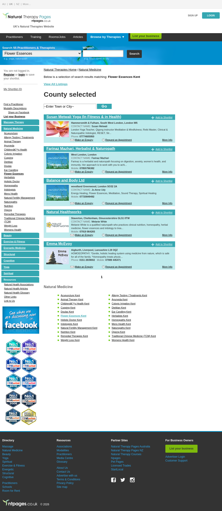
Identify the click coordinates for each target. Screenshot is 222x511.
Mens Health (11, 193)
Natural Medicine (13, 128)
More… (27, 4)
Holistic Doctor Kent (71, 319)
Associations (64, 446)
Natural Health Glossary (17, 292)
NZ (17, 4)
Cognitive (9, 260)
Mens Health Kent (121, 324)
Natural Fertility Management (19, 197)
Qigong (8, 210)
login (21, 74)
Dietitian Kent (119, 307)
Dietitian (8, 161)
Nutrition (8, 206)
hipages (116, 458)
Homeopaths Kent (121, 319)
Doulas (8, 166)
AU (4, 4)
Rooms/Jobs (57, 37)
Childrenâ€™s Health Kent (75, 303)
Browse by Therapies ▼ (107, 37)
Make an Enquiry (84, 139)
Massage (7, 446)
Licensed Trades (121, 465)
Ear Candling (11, 170)
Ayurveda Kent (120, 299)
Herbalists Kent (120, 315)
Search (134, 53)
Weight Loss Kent (70, 340)
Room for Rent (11, 490)
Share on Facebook (18, 112)
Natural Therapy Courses (126, 454)
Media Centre (65, 458)
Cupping (8, 157)
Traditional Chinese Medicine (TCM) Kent (134, 336)
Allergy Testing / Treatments (19, 137)
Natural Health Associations (19, 284)
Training (35, 37)
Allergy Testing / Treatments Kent (129, 295)
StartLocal (117, 469)
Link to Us (9, 300)
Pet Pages (117, 461)
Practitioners (14, 37)
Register (9, 74)
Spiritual (8, 273)
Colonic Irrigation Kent (123, 303)
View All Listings (56, 84)
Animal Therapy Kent (72, 299)
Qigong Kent (118, 332)
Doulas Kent (67, 311)
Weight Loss (10, 225)
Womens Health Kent (123, 340)
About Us (62, 467)
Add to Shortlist (163, 117)
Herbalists (9, 177)
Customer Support (176, 460)
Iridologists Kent (69, 324)
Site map (62, 487)
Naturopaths (10, 201)
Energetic (8, 469)
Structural (9, 254)
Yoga (6, 267)
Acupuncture (11, 133)
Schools (7, 487)
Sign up (193, 15)
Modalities (63, 450)
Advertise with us (67, 475)
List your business (146, 36)
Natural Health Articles (16, 288)
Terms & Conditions (68, 479)
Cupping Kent (68, 307)
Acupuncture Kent (70, 295)
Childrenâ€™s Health (15, 149)
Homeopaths (11, 185)
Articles (78, 37)
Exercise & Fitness (14, 241)
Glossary (62, 461)
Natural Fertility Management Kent (79, 327)
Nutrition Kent (68, 332)
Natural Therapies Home (60, 69)
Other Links (10, 296)
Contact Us (63, 471)
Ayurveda (9, 145)
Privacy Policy (65, 483)
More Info (167, 139)
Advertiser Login (175, 456)
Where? (88, 47)
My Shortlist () (13, 89)
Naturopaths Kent (121, 327)
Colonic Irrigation (13, 153)
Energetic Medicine (15, 248)
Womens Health (12, 229)
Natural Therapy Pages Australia (130, 446)
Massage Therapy (14, 122)
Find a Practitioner (13, 104)
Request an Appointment (118, 139)
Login (211, 15)
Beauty (8, 235)
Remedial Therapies (15, 214)
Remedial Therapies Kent (74, 336)
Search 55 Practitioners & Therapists (28, 47)
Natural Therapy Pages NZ (127, 450)
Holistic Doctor (12, 181)
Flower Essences (14, 173)
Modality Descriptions (15, 108)
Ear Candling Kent (121, 311)
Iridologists (10, 189)
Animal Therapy (12, 141)
